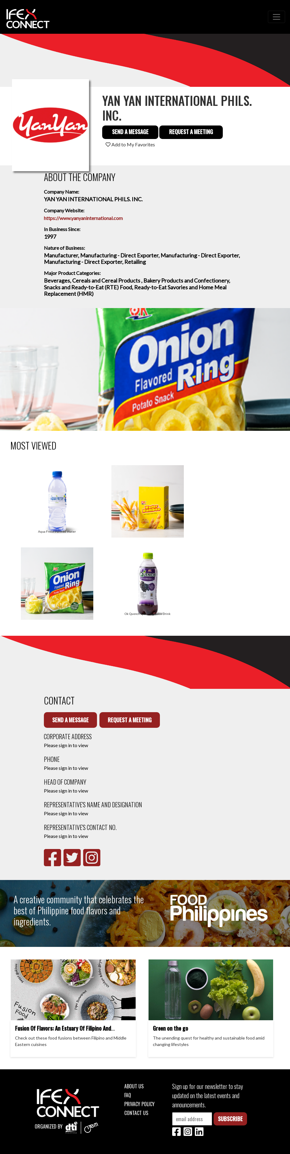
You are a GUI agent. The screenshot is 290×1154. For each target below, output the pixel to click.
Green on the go (170, 1028)
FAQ (127, 1095)
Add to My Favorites (130, 144)
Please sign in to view (66, 745)
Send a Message (130, 132)
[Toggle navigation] (276, 17)
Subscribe (230, 1119)
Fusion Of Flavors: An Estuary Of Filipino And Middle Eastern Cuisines (63, 1031)
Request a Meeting (191, 132)
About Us (134, 1086)
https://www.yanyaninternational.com (83, 218)
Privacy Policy (139, 1104)
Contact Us (136, 1113)
